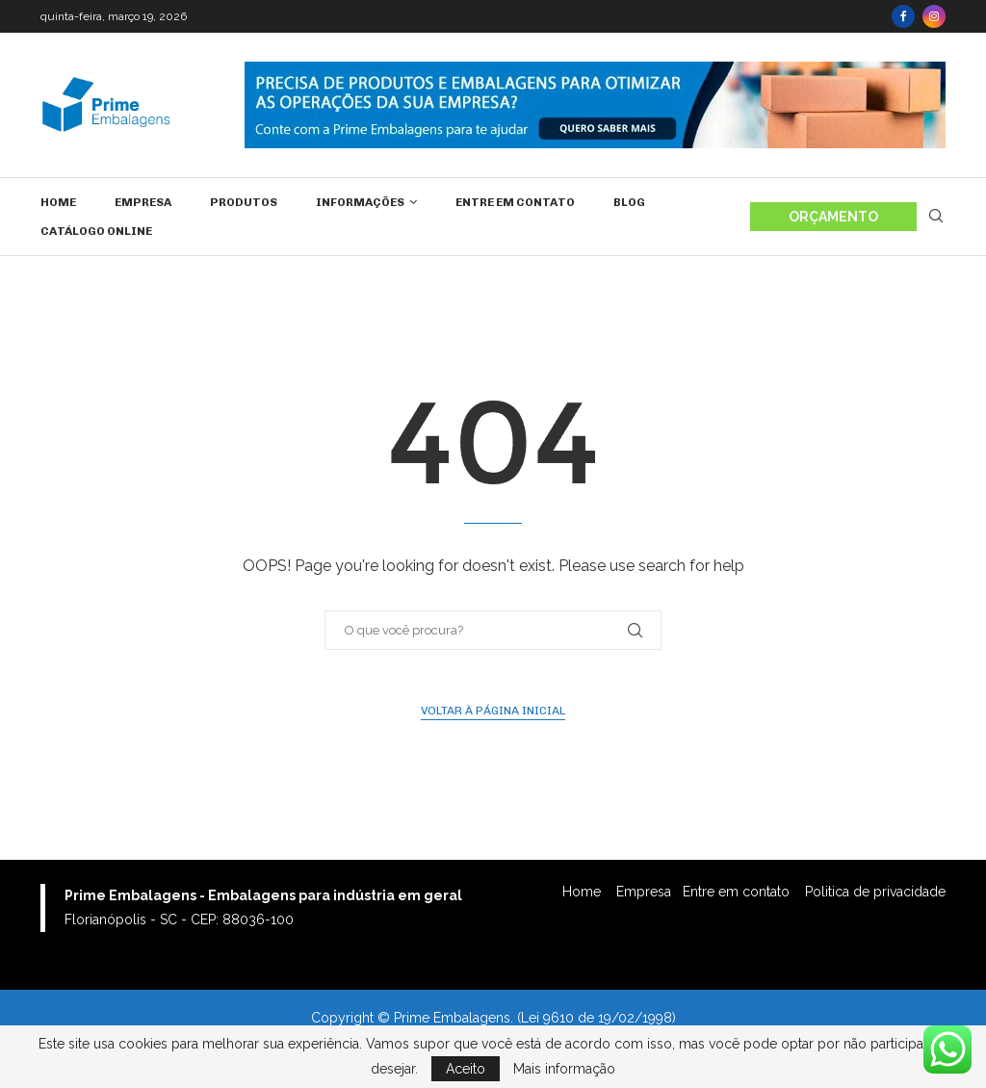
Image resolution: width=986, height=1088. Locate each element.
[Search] (936, 216)
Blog (629, 202)
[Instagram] (934, 16)
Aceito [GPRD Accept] (465, 1068)
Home (58, 202)
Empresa (143, 202)
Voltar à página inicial (493, 710)
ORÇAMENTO (833, 216)
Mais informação (564, 1068)
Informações (360, 202)
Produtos (243, 202)
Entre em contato (515, 202)
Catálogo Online (96, 231)
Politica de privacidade (875, 891)
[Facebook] (903, 16)
